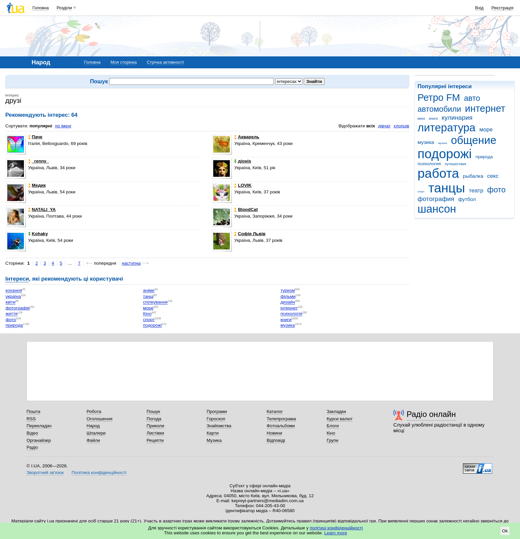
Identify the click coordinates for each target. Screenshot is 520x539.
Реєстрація (502, 7)
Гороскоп (216, 418)
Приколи (155, 425)
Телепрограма (281, 418)
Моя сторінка (123, 62)
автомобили (439, 109)
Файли (93, 440)
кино (421, 118)
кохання (14, 290)
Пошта (33, 411)
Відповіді (276, 440)
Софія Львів (249, 233)
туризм (288, 290)
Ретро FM (439, 97)
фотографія (18, 307)
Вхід (479, 7)
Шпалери (96, 433)
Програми (217, 411)
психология (429, 163)
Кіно (147, 313)
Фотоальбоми (281, 425)
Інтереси (17, 279)
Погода (154, 418)
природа (484, 156)
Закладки (336, 411)
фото (496, 189)
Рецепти (155, 440)
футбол (467, 199)
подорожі (445, 154)
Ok (505, 530)
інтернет (289, 307)
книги (433, 118)
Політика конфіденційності (99, 472)
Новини (274, 433)
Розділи (64, 7)
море (485, 129)
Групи (332, 440)
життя (12, 313)
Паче (35, 136)
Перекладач (39, 425)
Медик (37, 185)
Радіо (32, 447)
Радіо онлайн (431, 414)
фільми (288, 296)
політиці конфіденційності (336, 527)
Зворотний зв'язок (45, 472)
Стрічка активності (165, 62)
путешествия (455, 164)
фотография (436, 198)
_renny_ (38, 161)
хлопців (401, 125)
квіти (11, 302)
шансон (437, 209)
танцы (446, 188)
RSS (31, 418)
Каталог (275, 411)
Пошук (153, 411)
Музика (214, 440)
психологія (291, 313)
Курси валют (340, 418)
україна (13, 296)
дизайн (288, 302)
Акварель (246, 136)
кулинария (457, 117)
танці (148, 296)
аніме (149, 290)
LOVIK (242, 185)
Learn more (335, 532)
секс (492, 176)
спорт (421, 191)
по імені (63, 125)
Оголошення (99, 418)
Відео (32, 433)
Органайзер (39, 440)
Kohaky (38, 233)
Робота (94, 411)
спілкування (155, 302)
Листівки (155, 433)
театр (476, 190)
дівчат (384, 125)
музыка (442, 143)
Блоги (333, 425)
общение (473, 140)
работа (438, 173)
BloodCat (246, 209)
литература (447, 127)
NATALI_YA (42, 209)
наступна (131, 263)
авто (472, 98)
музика (426, 142)
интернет (485, 108)
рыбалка (473, 176)
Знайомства (219, 425)
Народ (93, 425)
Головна (40, 7)
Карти (213, 433)
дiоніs (242, 161)
